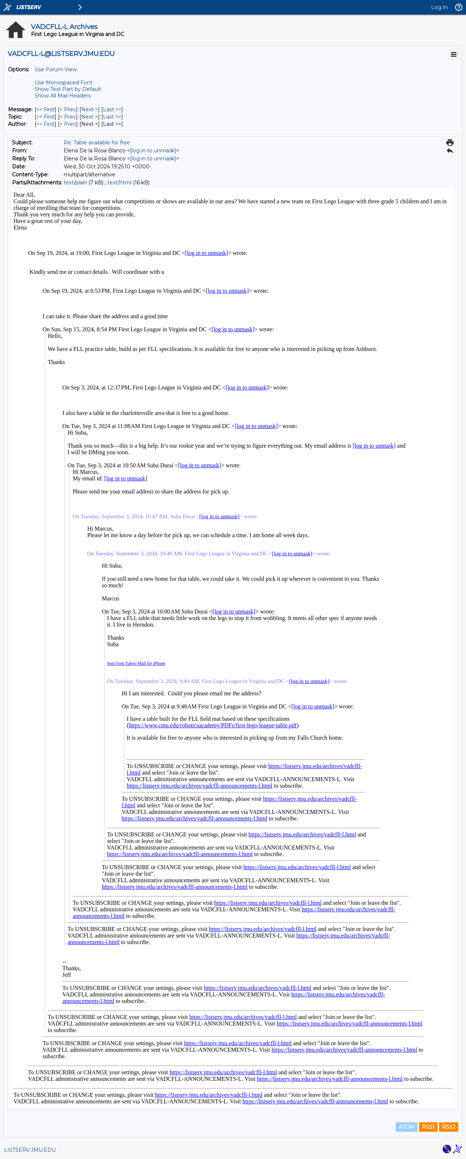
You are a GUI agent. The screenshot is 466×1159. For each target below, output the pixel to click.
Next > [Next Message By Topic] (89, 116)
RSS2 (448, 1127)
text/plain (75, 182)
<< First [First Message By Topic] (45, 116)
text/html (119, 182)
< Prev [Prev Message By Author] (68, 124)
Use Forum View (56, 69)
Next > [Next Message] (89, 109)
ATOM (407, 1127)
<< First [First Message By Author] (45, 124)
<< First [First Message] (45, 109)
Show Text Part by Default (68, 89)
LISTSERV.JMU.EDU (30, 1150)
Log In (439, 7)
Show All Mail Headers (63, 95)
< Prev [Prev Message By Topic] (68, 116)
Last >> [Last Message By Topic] (112, 116)
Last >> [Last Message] (112, 109)
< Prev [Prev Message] (68, 109)
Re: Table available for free (97, 142)
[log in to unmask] (153, 150)
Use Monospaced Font (63, 82)
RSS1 (428, 1127)
